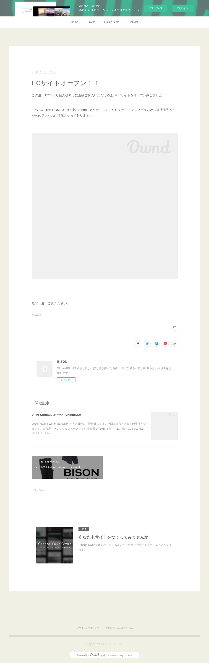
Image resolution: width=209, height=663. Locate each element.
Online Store (112, 22)
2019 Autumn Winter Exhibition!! (56, 415)
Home (74, 22)
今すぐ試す (155, 8)
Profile (91, 22)
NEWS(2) (36, 315)
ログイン (183, 8)
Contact (133, 22)
